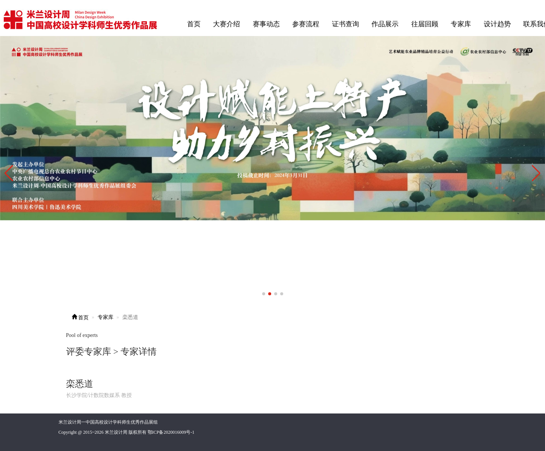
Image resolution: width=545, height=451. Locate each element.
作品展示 (385, 24)
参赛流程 (305, 24)
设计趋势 (497, 24)
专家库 (461, 24)
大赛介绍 (226, 24)
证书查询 (345, 24)
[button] (536, 173)
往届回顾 (424, 24)
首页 (194, 24)
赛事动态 (266, 24)
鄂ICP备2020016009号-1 (171, 432)
